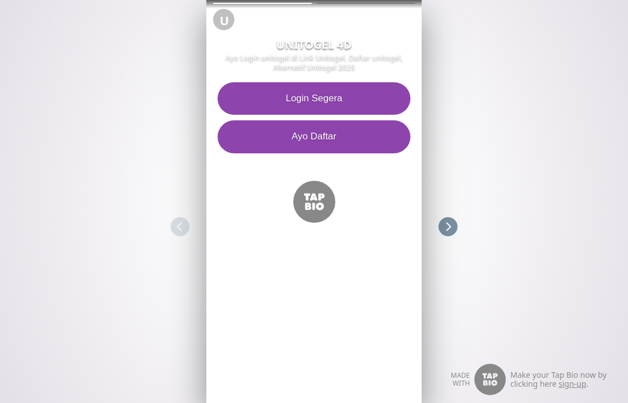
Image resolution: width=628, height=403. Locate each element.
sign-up (572, 383)
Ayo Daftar (279, 136)
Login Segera (279, 98)
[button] (262, 3)
